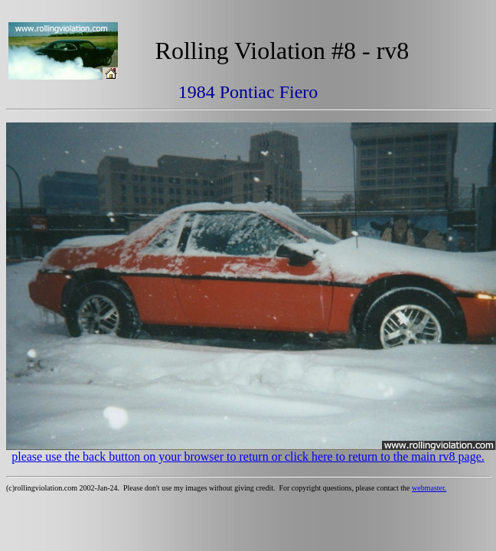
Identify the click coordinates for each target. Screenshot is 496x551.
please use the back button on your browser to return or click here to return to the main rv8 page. (248, 456)
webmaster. (429, 488)
